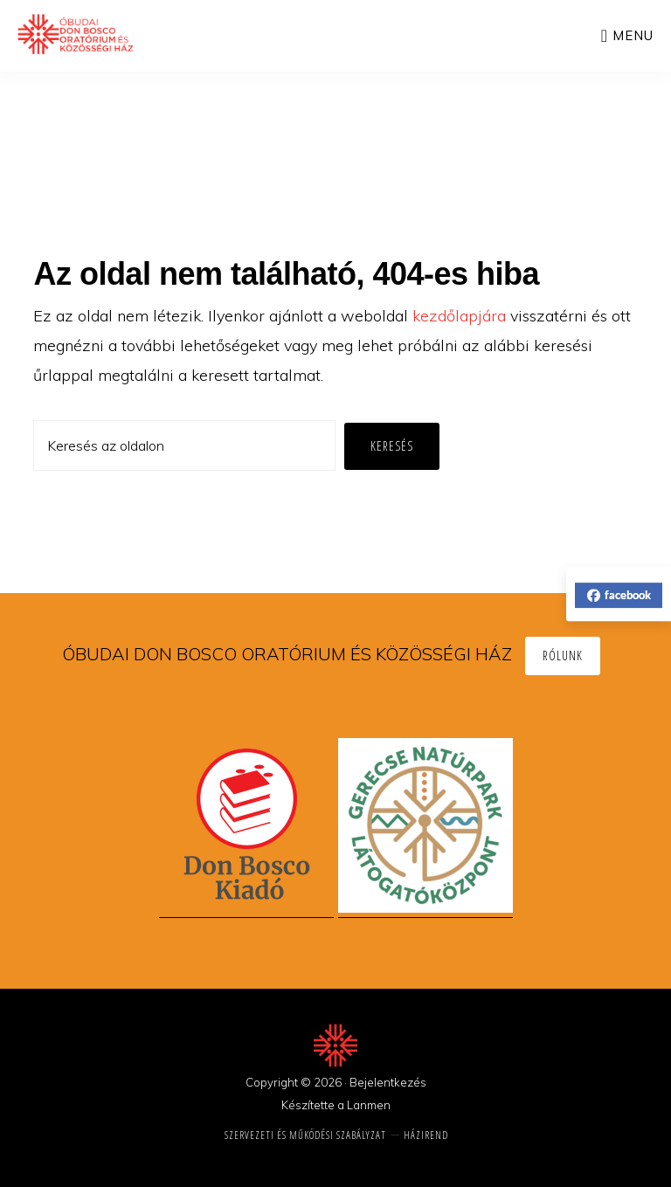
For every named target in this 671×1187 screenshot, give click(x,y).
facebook (619, 595)
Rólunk (563, 655)
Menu (633, 35)
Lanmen (369, 1105)
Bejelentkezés (387, 1082)
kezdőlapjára (459, 316)
